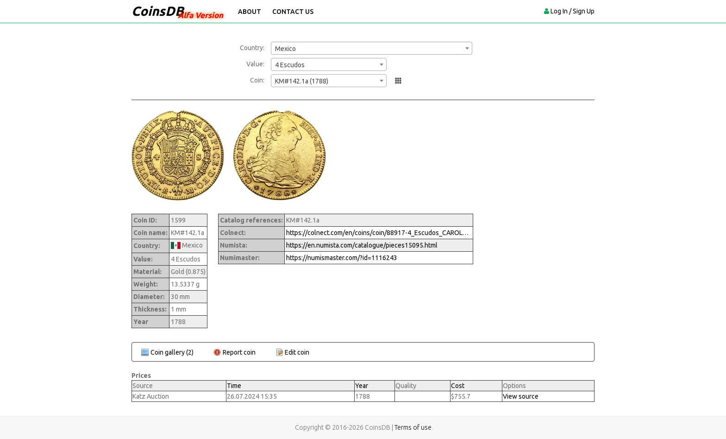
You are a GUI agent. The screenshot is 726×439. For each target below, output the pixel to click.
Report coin (239, 352)
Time (234, 385)
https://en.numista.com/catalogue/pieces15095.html (362, 245)
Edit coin (297, 352)
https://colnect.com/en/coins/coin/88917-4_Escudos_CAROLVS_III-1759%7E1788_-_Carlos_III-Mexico (378, 232)
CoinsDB (157, 11)
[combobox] (371, 48)
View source (520, 396)
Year (361, 385)
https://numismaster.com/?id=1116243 (341, 257)
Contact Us (292, 11)
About (249, 11)
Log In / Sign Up (573, 11)
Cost (457, 385)
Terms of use (413, 427)
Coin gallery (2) (172, 352)
